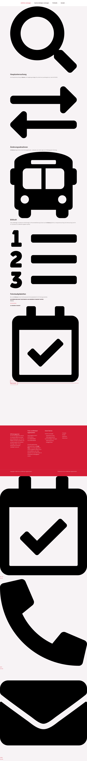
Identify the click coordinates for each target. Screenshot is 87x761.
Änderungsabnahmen (19, 147)
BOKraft (13, 220)
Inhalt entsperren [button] (31, 461)
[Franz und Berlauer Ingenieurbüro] (9, 3)
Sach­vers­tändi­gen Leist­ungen (51, 439)
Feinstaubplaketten (18, 295)
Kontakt (63, 435)
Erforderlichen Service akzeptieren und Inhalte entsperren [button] (35, 463)
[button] (31, 3)
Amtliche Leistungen (49, 434)
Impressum (64, 437)
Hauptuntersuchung (19, 74)
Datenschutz (64, 438)
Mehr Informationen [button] (32, 459)
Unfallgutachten (49, 443)
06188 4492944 (32, 439)
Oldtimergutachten (50, 441)
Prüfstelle (64, 434)
